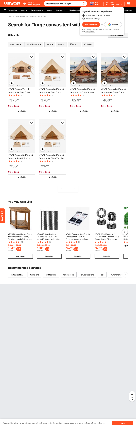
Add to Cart (20, 256)
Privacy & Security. (98, 423)
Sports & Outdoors (21, 17)
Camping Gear (35, 17)
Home (10, 17)
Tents (44, 17)
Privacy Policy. (90, 32)
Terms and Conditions (111, 29)
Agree (123, 423)
